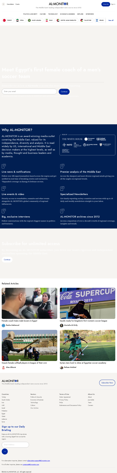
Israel (3, 408)
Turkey (4, 397)
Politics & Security (30, 14)
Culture (43, 14)
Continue (7, 259)
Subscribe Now (107, 383)
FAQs (61, 402)
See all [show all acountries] (110, 20)
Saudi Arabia (6, 400)
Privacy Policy (63, 400)
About (90, 397)
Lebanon (4, 419)
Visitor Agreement (65, 397)
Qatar (3, 416)
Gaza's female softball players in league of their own (24, 363)
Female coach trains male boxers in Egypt (19, 320)
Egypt (3, 414)
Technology (53, 14)
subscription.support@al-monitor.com (38, 461)
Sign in (113, 4)
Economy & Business (67, 14)
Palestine (4, 411)
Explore (80, 14)
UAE (3, 405)
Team (89, 402)
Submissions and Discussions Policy (70, 405)
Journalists (91, 400)
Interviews (90, 14)
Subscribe (106, 4)
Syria (3, 422)
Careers (90, 405)
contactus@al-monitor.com (31, 464)
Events (17, 4)
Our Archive (34, 408)
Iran (3, 402)
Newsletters (10, 4)
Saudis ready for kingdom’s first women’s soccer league (83, 320)
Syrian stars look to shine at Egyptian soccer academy (83, 363)
